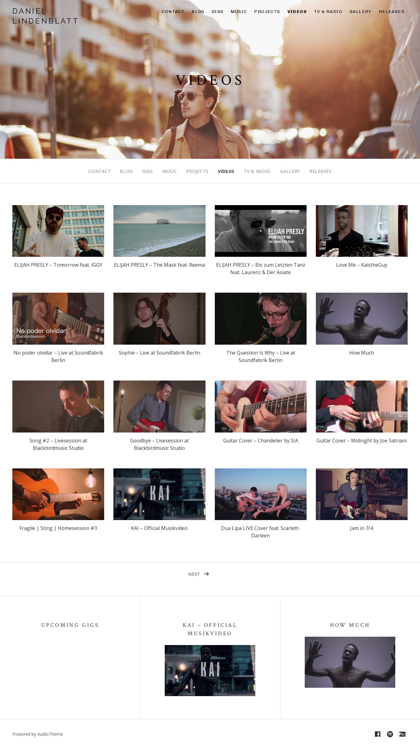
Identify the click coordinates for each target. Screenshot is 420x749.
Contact (173, 11)
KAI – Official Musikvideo (159, 528)
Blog (198, 11)
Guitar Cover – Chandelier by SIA (260, 440)
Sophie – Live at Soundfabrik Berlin (159, 352)
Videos (297, 11)
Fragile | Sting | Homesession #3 (58, 528)
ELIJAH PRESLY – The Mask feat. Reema (159, 264)
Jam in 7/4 (361, 528)
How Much (361, 352)
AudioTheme (50, 734)
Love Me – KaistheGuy (361, 264)
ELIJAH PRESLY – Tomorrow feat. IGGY (58, 264)
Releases (392, 11)
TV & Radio (328, 11)
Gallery (361, 11)
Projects (267, 11)
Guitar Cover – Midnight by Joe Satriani (361, 440)
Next (194, 574)
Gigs (218, 11)
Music (239, 11)
